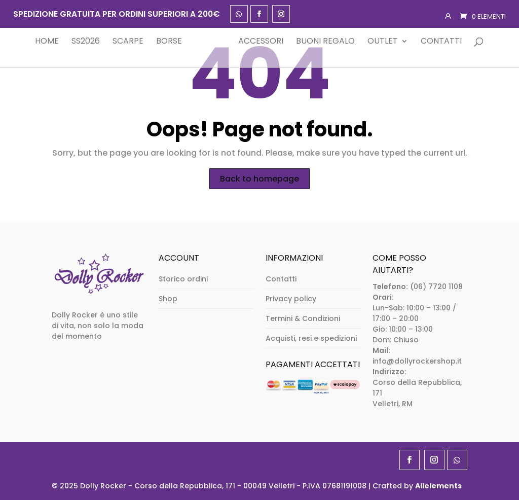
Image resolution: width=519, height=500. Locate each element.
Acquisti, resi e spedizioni (311, 338)
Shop (168, 299)
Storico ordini (183, 279)
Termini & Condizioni (303, 318)
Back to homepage (259, 179)
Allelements (438, 486)
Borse (154, 42)
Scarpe (112, 42)
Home (32, 42)
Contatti (456, 42)
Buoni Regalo (341, 42)
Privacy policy (291, 299)
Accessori (276, 42)
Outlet (398, 42)
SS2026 (70, 42)
